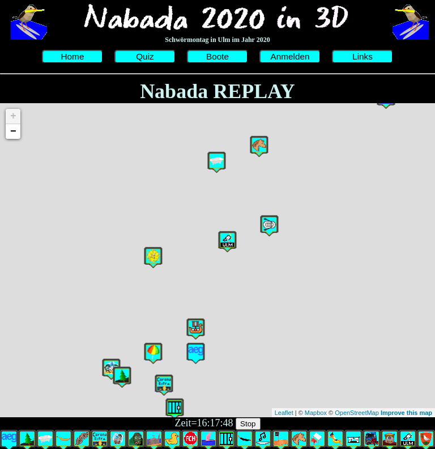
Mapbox (316, 412)
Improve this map (406, 412)
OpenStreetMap (357, 412)
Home (72, 56)
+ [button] (13, 116)
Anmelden (289, 56)
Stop (247, 424)
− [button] (13, 131)
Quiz (145, 56)
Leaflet (284, 412)
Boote (217, 56)
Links (362, 56)
